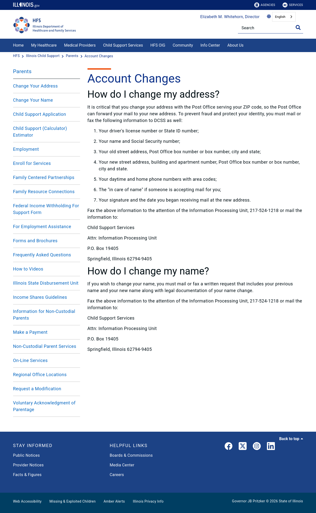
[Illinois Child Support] (43, 56)
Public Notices (26, 455)
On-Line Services (30, 360)
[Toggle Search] (298, 27)
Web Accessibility (27, 501)
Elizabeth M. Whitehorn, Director (229, 16)
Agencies (264, 4)
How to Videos (28, 269)
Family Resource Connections (44, 191)
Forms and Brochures (35, 240)
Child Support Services (123, 45)
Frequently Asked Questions (42, 254)
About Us (235, 45)
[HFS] (17, 56)
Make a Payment (30, 332)
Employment (26, 149)
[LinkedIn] (271, 447)
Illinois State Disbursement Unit (46, 283)
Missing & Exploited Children (73, 501)
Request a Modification (37, 388)
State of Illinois (291, 501)
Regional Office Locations (40, 374)
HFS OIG (157, 45)
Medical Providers (80, 45)
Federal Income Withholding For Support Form (46, 209)
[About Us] (247, 44)
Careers (117, 474)
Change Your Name (33, 100)
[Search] (270, 28)
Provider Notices (28, 465)
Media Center (122, 465)
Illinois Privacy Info (148, 501)
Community (183, 45)
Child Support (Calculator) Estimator (40, 132)
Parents (22, 71)
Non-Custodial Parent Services (44, 346)
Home (18, 45)
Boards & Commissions (131, 455)
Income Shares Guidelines (40, 297)
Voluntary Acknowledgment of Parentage (44, 406)
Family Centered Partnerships (44, 177)
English (280, 17)
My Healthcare (44, 45)
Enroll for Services (32, 163)
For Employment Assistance (42, 226)
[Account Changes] (99, 56)
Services (293, 4)
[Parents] (72, 56)
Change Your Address (35, 86)
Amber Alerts (114, 501)
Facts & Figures (27, 474)
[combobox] (283, 17)
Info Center (210, 45)
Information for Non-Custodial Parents (44, 315)
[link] (228, 447)
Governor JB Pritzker (248, 501)
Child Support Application (39, 114)
